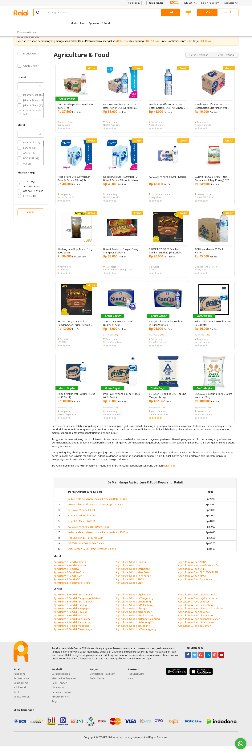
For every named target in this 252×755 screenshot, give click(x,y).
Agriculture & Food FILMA (68, 584)
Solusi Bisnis (21, 691)
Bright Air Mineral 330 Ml (82, 524)
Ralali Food (169, 474)
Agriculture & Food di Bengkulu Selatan (200, 617)
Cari (170, 12)
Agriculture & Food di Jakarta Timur (197, 603)
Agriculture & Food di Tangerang (134, 606)
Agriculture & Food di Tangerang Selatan (77, 606)
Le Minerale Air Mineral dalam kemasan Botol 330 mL (98, 507)
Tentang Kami (21, 687)
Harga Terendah (199, 63)
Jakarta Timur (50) (30, 114)
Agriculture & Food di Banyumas (72, 631)
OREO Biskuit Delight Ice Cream (86, 552)
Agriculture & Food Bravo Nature (72, 591)
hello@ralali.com (210, 2)
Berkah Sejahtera (112, 350)
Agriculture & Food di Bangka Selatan (199, 627)
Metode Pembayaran (64, 687)
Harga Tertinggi (225, 63)
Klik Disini (206, 49)
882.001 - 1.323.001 (31, 200)
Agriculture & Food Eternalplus (133, 577)
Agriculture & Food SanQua (69, 580)
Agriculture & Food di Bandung (133, 610)
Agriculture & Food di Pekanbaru (134, 624)
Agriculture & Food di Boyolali (70, 620)
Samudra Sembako (159, 422)
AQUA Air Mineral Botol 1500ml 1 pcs (88, 535)
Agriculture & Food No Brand (70, 570)
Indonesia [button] (231, 2)
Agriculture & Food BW (66, 577)
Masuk (228, 12)
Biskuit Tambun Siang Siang (117, 278)
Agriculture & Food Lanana (131, 570)
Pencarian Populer (62, 700)
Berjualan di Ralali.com (102, 682)
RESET (31, 221)
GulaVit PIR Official (204, 205)
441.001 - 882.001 (30, 195)
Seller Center (97, 687)
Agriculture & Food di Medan (70, 624)
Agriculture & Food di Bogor (131, 617)
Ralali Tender (155, 2)
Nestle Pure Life (111, 133)
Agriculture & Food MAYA (192, 584)
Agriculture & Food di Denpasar (134, 620)
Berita (17, 700)
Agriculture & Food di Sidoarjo (133, 634)
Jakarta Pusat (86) (30, 103)
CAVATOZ (154, 278)
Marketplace (78, 23)
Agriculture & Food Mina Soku (133, 580)
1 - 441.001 (26, 190)
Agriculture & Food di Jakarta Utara (197, 606)
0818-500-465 (190, 2)
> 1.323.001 (27, 204)
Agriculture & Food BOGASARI (71, 574)
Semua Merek (22, 705)
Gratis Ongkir (28, 74)
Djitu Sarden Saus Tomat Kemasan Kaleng (92, 557)
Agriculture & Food (99, 23)
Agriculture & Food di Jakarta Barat (73, 610)
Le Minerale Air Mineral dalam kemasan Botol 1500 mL (98, 540)
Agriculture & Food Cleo (129, 591)
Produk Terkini (60, 705)
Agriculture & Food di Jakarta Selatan (136, 603)
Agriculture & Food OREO (192, 577)
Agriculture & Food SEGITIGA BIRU (198, 580)
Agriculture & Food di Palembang (134, 613)
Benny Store (64, 133)
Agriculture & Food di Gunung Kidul (136, 631)
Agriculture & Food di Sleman (194, 634)
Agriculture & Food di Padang (70, 613)
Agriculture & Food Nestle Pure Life (198, 574)
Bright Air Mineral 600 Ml (82, 529)
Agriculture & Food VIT (129, 574)
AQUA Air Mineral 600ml (81, 518)
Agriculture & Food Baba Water (195, 588)
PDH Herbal (64, 278)
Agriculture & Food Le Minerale (133, 584)
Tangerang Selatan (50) (31, 120)
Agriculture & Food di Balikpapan (72, 617)
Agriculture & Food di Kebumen (196, 631)
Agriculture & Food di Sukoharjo (196, 613)
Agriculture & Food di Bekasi (194, 610)
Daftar (207, 12)
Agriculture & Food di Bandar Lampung (138, 627)
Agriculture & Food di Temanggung (136, 637)
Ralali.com (134, 2)
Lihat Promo (58, 696)
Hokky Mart (155, 205)
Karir (130, 687)
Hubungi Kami (136, 682)
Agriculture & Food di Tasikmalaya (73, 637)
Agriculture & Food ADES (130, 588)
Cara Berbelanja (61, 682)
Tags (54, 709)
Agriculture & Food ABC (67, 588)
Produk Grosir (28, 62)
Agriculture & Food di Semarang (196, 624)
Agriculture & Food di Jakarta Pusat (73, 603)
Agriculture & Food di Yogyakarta (72, 627)
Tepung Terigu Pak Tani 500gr (85, 546)
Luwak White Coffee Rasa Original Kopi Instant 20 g (97, 513)
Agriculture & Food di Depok (194, 620)
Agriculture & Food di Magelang (71, 634)
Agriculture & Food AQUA (192, 570)
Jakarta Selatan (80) (31, 109)
